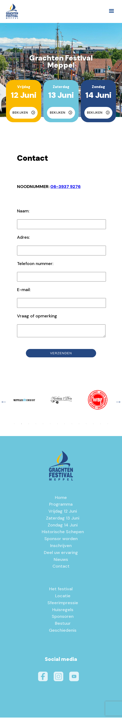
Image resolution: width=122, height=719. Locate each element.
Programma (61, 506)
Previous (3, 403)
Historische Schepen (63, 533)
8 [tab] (64, 425)
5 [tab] (43, 425)
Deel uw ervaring (61, 554)
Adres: (23, 237)
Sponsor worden (61, 540)
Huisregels (62, 611)
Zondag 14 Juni (63, 526)
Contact (61, 567)
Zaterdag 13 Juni (62, 519)
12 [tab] (93, 425)
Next (118, 403)
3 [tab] (28, 425)
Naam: (23, 211)
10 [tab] (78, 425)
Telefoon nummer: (35, 263)
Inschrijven (61, 547)
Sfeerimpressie (62, 604)
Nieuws (61, 561)
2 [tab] (21, 425)
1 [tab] (14, 425)
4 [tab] (35, 425)
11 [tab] (86, 425)
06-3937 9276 (65, 186)
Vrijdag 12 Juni (62, 512)
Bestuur (63, 625)
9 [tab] (71, 425)
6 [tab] (50, 425)
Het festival (61, 590)
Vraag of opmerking (37, 316)
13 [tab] (100, 425)
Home (61, 499)
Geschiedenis (62, 632)
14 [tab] (107, 425)
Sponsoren (63, 618)
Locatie (62, 597)
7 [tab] (57, 425)
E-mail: (24, 290)
